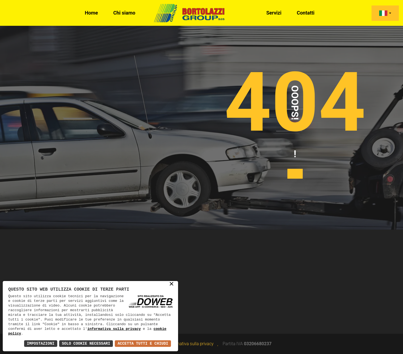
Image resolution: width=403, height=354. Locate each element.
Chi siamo (124, 13)
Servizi (273, 13)
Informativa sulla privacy (190, 343)
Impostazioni (41, 343)
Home (91, 13)
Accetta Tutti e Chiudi (143, 343)
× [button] (171, 284)
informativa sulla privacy (114, 328)
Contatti (306, 13)
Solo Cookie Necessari (86, 343)
